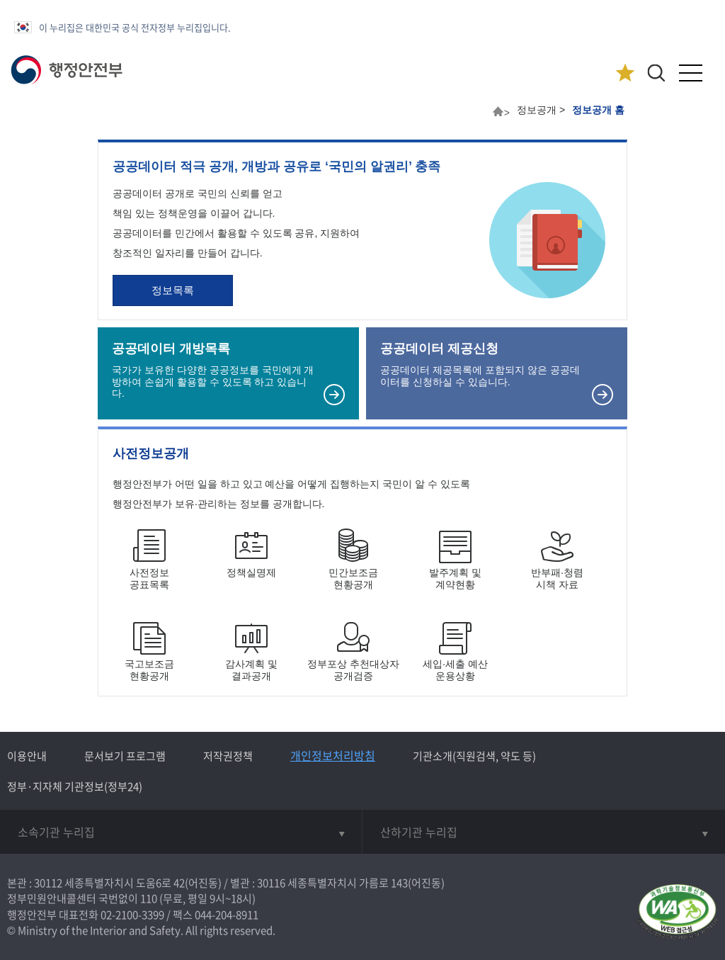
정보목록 (173, 290)
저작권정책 (228, 756)
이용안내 (27, 756)
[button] (656, 72)
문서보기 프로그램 (125, 756)
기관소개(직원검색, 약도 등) (474, 756)
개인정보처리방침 (332, 755)
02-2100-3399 (132, 914)
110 (148, 898)
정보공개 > (541, 109)
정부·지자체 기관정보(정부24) (74, 786)
